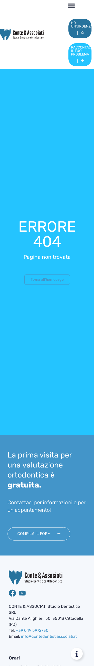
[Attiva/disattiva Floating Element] (77, 654)
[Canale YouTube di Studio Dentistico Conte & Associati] (22, 593)
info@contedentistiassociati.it (49, 636)
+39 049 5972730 (32, 630)
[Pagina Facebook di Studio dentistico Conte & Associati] (12, 593)
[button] (71, 5)
